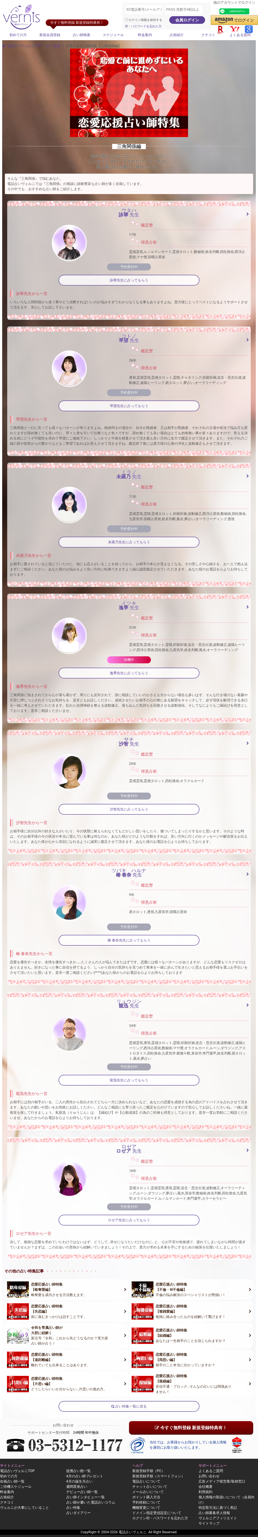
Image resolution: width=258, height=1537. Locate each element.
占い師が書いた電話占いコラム (90, 1502)
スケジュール (113, 35)
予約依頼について (146, 1502)
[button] (234, 20)
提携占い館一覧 (78, 1471)
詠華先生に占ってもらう (129, 280)
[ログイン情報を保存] (126, 19)
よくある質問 (240, 35)
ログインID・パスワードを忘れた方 (160, 1518)
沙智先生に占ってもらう (129, 809)
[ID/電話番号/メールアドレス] (144, 9)
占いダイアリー (78, 1513)
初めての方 (18, 35)
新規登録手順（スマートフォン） (158, 1476)
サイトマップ (209, 1523)
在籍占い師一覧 (12, 1481)
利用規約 (206, 1492)
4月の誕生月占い (79, 1481)
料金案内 (145, 35)
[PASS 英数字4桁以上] (183, 9)
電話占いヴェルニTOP (17, 1471)
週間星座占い (76, 1487)
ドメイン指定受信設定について (156, 1513)
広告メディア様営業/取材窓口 (222, 1481)
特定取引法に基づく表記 (218, 1508)
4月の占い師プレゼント (84, 1476)
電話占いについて (146, 1481)
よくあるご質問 (211, 1471)
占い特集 (53, 46)
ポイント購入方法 (146, 1497)
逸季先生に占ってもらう (129, 673)
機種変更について (146, 1508)
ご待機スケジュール (15, 1487)
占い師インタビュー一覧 (85, 1497)
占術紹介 (177, 35)
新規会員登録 (49, 35)
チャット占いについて (149, 1487)
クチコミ (208, 35)
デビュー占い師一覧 (82, 1492)
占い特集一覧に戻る (129, 1406)
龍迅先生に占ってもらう (129, 1080)
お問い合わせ (209, 1476)
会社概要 (206, 1487)
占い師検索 (81, 35)
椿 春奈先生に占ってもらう (129, 940)
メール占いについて (148, 1492)
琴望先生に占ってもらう (129, 406)
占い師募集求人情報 (214, 1513)
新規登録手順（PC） (148, 1471)
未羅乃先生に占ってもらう (129, 542)
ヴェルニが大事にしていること (24, 1508)
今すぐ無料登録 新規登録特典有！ (191, 1427)
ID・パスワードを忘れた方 (143, 26)
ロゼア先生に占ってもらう (129, 1220)
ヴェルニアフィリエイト (218, 1518)
